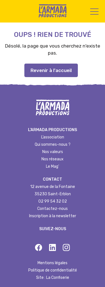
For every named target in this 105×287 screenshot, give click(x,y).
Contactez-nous (52, 208)
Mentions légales (52, 263)
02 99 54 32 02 (52, 201)
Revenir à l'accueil (51, 70)
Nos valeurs (52, 151)
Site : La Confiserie (52, 277)
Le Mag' (52, 166)
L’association (52, 137)
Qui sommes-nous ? (53, 144)
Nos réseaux (52, 159)
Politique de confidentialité (52, 270)
